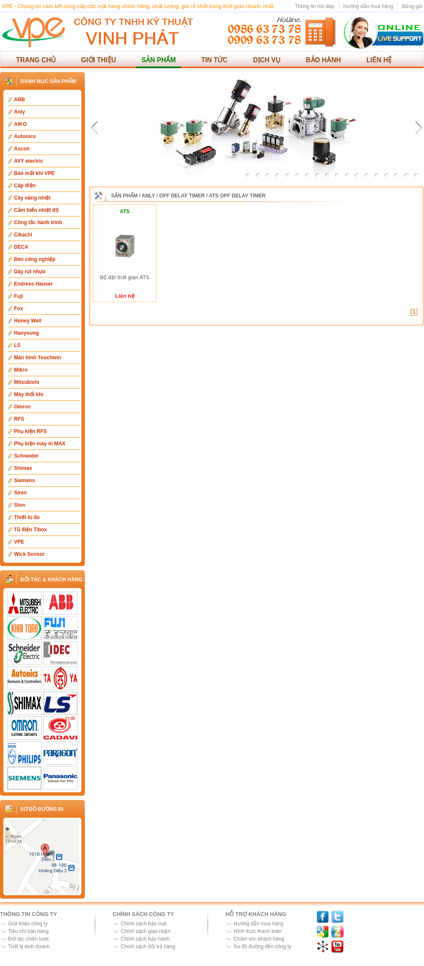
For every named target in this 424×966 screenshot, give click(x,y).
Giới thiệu (98, 60)
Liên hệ (379, 60)
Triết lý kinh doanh (29, 946)
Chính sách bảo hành (145, 939)
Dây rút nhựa (29, 272)
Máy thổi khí (28, 394)
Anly (19, 112)
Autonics (25, 136)
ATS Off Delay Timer (237, 196)
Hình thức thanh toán (258, 931)
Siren (20, 493)
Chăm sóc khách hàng (259, 939)
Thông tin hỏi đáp (314, 6)
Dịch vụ (267, 60)
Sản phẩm (159, 60)
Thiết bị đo (27, 517)
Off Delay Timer (182, 196)
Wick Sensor (29, 554)
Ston (19, 505)
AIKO (20, 124)
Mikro (21, 370)
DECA (21, 247)
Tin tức (214, 60)
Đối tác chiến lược (28, 939)
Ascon (22, 149)
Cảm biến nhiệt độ (36, 210)
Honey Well (27, 321)
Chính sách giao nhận (145, 931)
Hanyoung (26, 333)
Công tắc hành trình (38, 222)
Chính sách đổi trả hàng (148, 946)
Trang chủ (36, 60)
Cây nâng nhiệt (32, 198)
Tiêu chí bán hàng (28, 931)
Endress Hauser (33, 284)
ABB (19, 100)
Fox (18, 308)
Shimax (23, 468)
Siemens (24, 480)
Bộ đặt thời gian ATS (124, 277)
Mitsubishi (26, 382)
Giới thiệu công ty (27, 924)
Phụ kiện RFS (30, 431)
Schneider (26, 456)
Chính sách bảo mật (144, 924)
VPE (19, 542)
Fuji (18, 296)
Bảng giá (412, 6)
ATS (124, 211)
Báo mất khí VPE (34, 173)
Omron (22, 407)
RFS (19, 419)
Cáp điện (25, 186)
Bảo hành (323, 60)
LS (17, 345)
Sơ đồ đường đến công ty (262, 946)
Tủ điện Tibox (30, 530)
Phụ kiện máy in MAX (39, 444)
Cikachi (23, 235)
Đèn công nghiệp (35, 259)
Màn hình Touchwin (37, 358)
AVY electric (28, 161)
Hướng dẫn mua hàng (368, 6)
